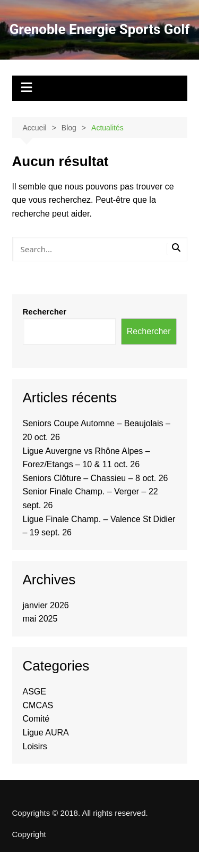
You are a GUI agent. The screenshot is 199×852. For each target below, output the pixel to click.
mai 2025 (40, 618)
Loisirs (35, 746)
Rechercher (45, 311)
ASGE (34, 691)
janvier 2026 (46, 605)
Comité (36, 718)
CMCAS (38, 705)
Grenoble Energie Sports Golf (100, 29)
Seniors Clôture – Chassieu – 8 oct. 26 (95, 478)
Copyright (29, 834)
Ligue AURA (46, 732)
